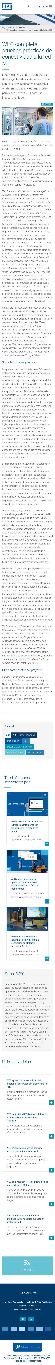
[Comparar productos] (33, 6)
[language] (45, 6)
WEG (6, 6)
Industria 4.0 (13, 740)
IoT (26, 740)
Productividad (34, 752)
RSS (35, 1358)
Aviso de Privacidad (12, 1356)
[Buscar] (39, 6)
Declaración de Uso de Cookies (36, 1356)
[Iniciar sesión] (28, 6)
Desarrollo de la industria (19, 746)
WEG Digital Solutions (24, 735)
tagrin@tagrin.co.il (35, 1310)
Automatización (15, 752)
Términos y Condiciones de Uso (18, 1358)
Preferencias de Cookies (30, 1347)
